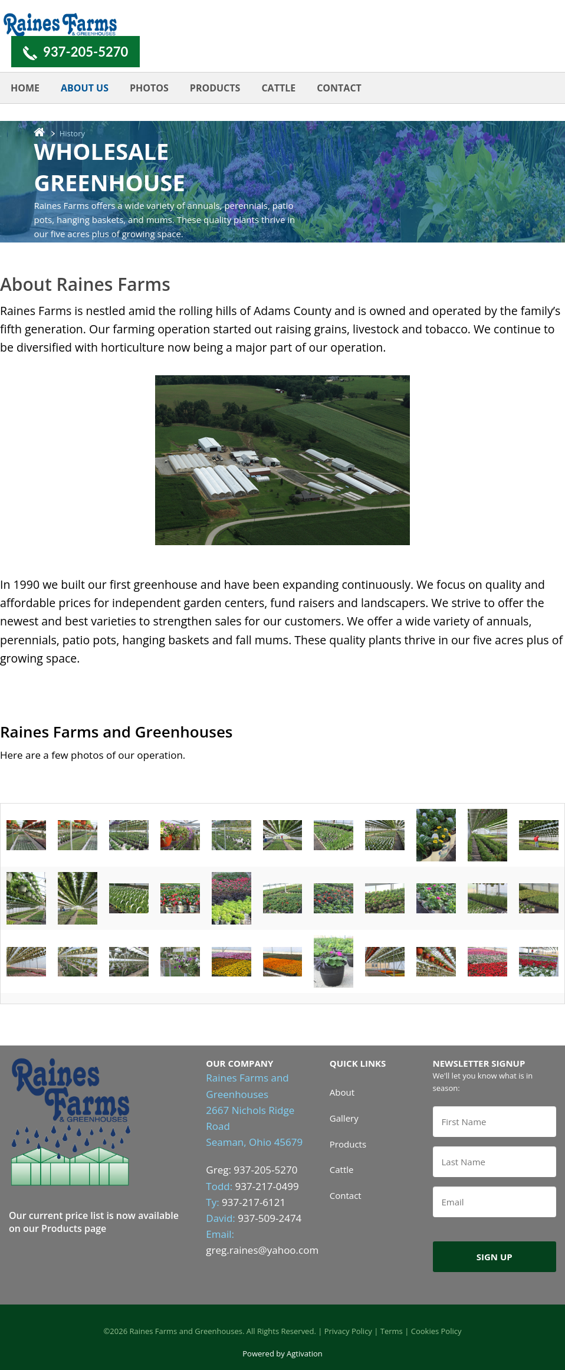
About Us (85, 87)
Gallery (344, 1118)
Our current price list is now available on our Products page (94, 1222)
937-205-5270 (85, 52)
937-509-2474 (269, 1218)
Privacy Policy (348, 1331)
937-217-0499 (267, 1186)
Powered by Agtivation (282, 1353)
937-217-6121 (253, 1202)
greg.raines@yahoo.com (262, 1250)
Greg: (220, 1169)
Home (25, 87)
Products (215, 87)
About (342, 1092)
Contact (339, 87)
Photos (149, 87)
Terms (391, 1331)
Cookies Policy (436, 1331)
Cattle (278, 87)
